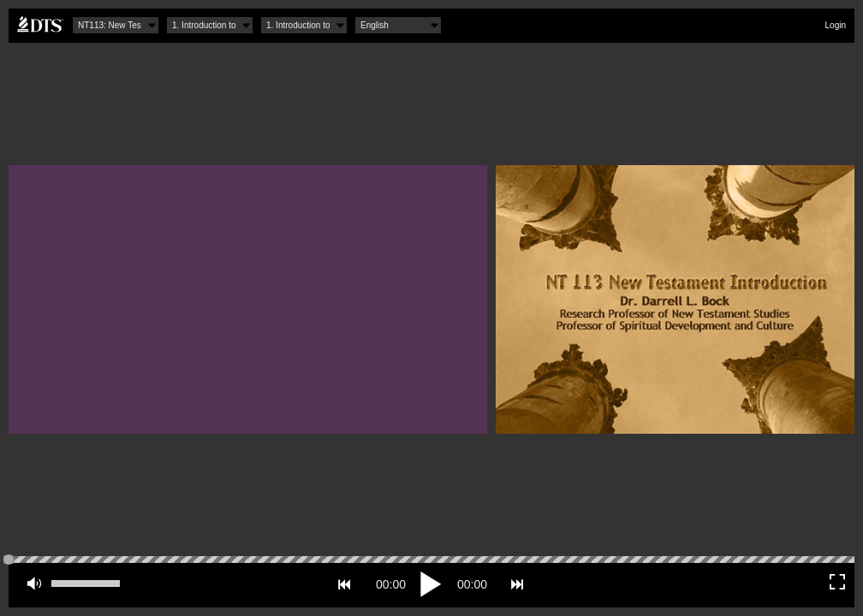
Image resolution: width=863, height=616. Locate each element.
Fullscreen (837, 581)
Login (835, 25)
